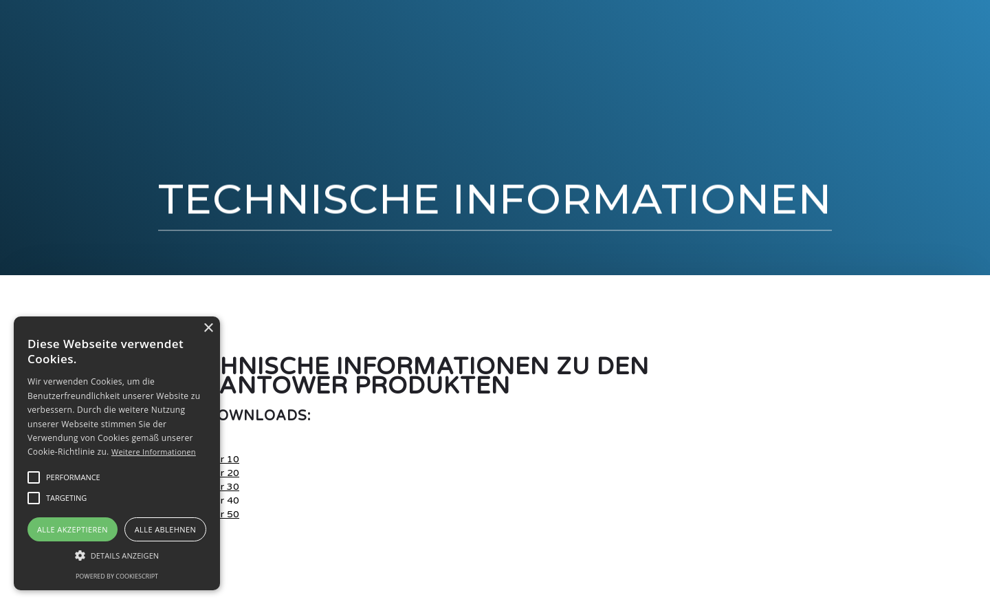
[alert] (117, 453)
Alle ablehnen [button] (165, 529)
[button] (73, 477)
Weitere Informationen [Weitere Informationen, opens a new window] (153, 451)
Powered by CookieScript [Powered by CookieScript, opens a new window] (117, 576)
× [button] (208, 328)
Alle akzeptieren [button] (72, 529)
